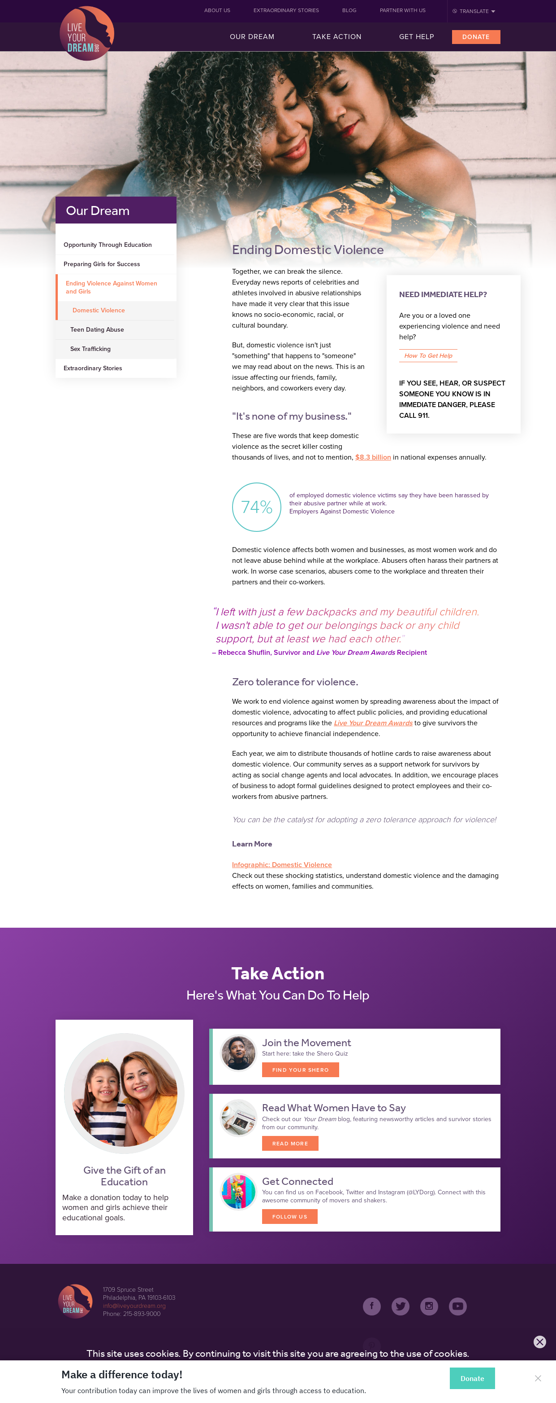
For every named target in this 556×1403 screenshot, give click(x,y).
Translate (474, 11)
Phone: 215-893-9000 (131, 1314)
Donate (476, 37)
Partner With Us (403, 10)
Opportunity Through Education (108, 245)
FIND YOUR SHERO (300, 1070)
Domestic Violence (99, 310)
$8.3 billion (373, 457)
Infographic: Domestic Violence (282, 864)
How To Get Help (428, 356)
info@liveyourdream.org (134, 1306)
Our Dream (252, 36)
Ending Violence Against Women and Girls (111, 287)
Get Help (416, 36)
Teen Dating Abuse (97, 329)
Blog (349, 10)
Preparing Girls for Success (102, 264)
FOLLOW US (289, 1217)
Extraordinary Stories (286, 10)
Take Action (337, 36)
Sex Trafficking (90, 349)
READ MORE (290, 1143)
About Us (217, 10)
